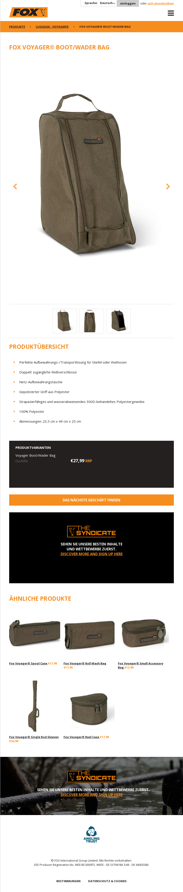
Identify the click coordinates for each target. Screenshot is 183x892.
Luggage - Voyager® (52, 27)
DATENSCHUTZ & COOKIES (107, 881)
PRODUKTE (17, 27)
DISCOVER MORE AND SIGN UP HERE (92, 553)
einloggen (128, 3)
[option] (91, 180)
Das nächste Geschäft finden (91, 500)
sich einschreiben (160, 3)
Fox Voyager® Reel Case (82, 737)
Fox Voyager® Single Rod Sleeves (34, 737)
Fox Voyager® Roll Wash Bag (85, 663)
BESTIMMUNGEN (68, 881)
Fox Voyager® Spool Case (28, 663)
